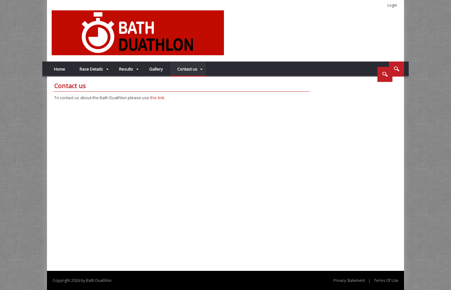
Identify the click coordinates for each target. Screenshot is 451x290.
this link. (157, 97)
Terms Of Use (386, 280)
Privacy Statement (349, 280)
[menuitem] (92, 69)
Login (392, 5)
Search (396, 69)
